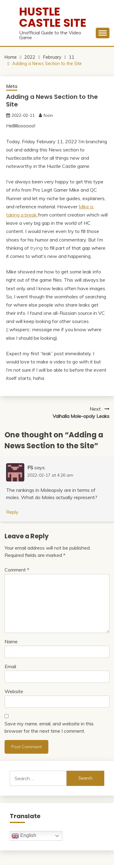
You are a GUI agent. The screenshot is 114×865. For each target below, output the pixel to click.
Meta (11, 86)
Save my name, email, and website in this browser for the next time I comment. (49, 727)
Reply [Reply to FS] (12, 512)
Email (10, 666)
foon (48, 115)
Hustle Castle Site (52, 17)
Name (11, 641)
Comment (17, 570)
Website (14, 691)
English (24, 835)
